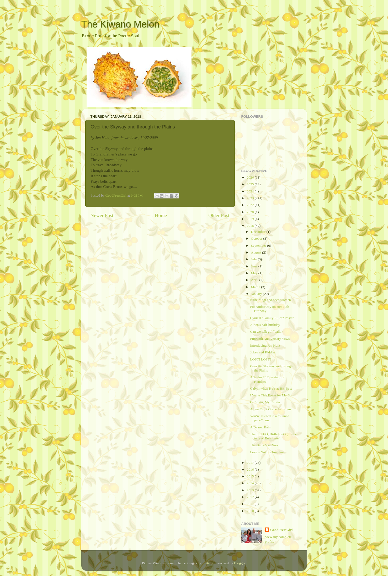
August (256, 252)
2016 (250, 469)
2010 (250, 511)
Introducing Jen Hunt (265, 345)
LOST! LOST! (260, 359)
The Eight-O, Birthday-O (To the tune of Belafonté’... (273, 436)
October (257, 238)
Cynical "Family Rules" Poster (272, 318)
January (257, 294)
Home (161, 215)
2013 (250, 490)
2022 (250, 205)
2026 (250, 177)
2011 (250, 504)
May (254, 273)
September (259, 245)
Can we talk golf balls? (266, 331)
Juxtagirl (208, 563)
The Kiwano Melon (120, 24)
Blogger (239, 563)
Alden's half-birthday (265, 325)
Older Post (218, 215)
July (254, 259)
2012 (250, 497)
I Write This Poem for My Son (271, 395)
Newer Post (102, 215)
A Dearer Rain (260, 427)
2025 (250, 184)
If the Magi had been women (270, 300)
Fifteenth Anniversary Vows (270, 339)
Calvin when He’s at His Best (271, 388)
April (255, 280)
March (256, 287)
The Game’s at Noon (264, 445)
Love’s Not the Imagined (267, 452)
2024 (250, 191)
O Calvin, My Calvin (265, 402)
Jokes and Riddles (263, 352)
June (254, 266)
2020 (250, 212)
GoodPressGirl (281, 530)
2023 (250, 198)
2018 (250, 226)
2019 (250, 219)
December (259, 232)
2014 (250, 483)
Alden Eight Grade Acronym (270, 409)
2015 (250, 476)
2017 (250, 463)
